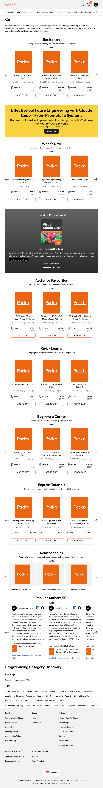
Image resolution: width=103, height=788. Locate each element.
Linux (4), (20, 696)
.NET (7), (52, 691)
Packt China (63, 740)
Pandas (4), (30, 696)
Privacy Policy (11, 722)
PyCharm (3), (83, 696)
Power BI (94, 705)
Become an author (66, 745)
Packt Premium (38, 761)
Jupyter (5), (10, 696)
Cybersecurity (58, 705)
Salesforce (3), (42, 696)
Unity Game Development (77, 705)
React (39, 705)
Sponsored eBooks (12, 761)
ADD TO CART (23, 95)
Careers (61, 736)
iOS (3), (19, 700)
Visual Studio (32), (12, 691)
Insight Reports (67, 727)
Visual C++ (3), (70, 696)
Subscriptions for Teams (68, 718)
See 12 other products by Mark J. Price (64, 658)
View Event (51, 131)
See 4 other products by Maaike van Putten (26, 656)
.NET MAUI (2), (51, 700)
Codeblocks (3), (56, 696)
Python (47, 705)
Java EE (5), (88, 691)
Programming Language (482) (17, 680)
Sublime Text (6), (75, 691)
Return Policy (10, 740)
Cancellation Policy (13, 736)
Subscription (37, 756)
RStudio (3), (9, 700)
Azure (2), (39, 700)
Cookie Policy (10, 727)
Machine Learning (15, 705)
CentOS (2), (29, 700)
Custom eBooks (67, 731)
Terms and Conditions (14, 718)
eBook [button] (16, 87)
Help (34, 718)
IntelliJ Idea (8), (41, 691)
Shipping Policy (11, 731)
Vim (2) (61, 700)
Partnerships (63, 722)
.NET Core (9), (27, 691)
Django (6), (62, 691)
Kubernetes (30, 705)
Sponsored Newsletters (14, 756)
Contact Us (36, 722)
